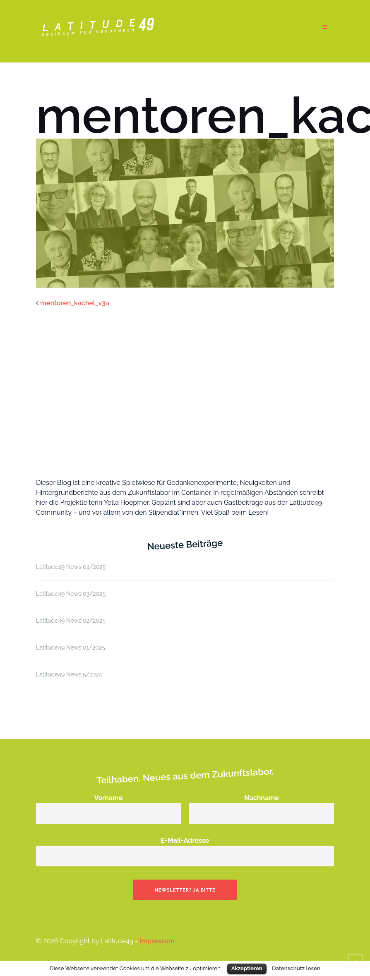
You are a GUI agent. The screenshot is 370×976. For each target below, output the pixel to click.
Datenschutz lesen (296, 968)
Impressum (157, 941)
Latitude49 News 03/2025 (71, 593)
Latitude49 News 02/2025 (71, 620)
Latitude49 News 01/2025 (70, 647)
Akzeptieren (246, 968)
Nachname (261, 805)
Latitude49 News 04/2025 (71, 567)
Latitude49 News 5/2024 (69, 674)
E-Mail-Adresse (185, 848)
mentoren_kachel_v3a (74, 303)
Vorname (108, 805)
